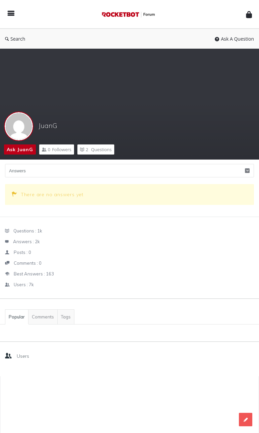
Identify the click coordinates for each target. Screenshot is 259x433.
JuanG (48, 125)
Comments (43, 316)
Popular (17, 316)
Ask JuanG (20, 149)
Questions (96, 149)
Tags (66, 316)
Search (15, 39)
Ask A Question (234, 39)
